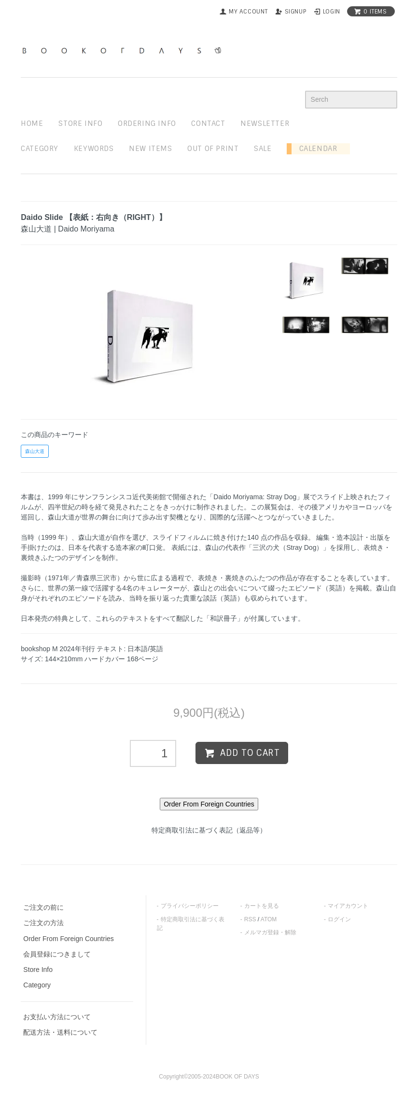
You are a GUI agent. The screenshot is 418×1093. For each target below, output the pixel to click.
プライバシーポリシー (190, 905)
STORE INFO (80, 123)
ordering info (147, 123)
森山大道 (34, 451)
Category (39, 148)
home (32, 123)
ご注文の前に (43, 907)
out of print (212, 148)
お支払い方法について (57, 1017)
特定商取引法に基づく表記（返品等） (209, 830)
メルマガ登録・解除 (270, 932)
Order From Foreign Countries (68, 939)
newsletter (264, 123)
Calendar (314, 148)
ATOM (269, 919)
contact (208, 123)
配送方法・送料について (60, 1032)
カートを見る (261, 905)
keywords (94, 148)
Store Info (38, 969)
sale (262, 148)
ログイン (339, 919)
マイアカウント (348, 905)
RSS (250, 919)
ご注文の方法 (43, 923)
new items (150, 148)
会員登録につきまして (57, 954)
